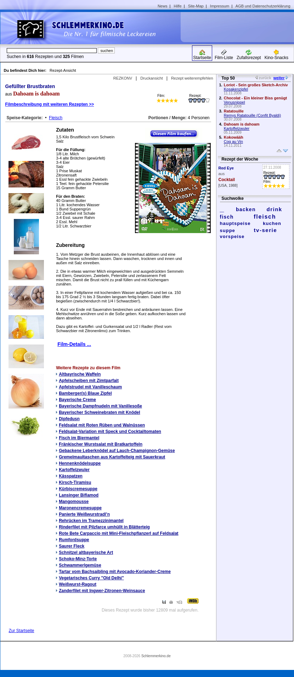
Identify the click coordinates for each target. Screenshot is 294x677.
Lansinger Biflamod (78, 495)
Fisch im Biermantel (79, 437)
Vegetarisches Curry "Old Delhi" (91, 577)
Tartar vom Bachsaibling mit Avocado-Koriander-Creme (115, 571)
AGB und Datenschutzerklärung (263, 6)
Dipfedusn (69, 418)
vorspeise (232, 236)
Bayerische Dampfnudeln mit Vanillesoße (100, 406)
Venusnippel (234, 102)
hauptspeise (235, 223)
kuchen (272, 223)
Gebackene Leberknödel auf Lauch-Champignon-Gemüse (117, 450)
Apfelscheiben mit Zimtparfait (89, 380)
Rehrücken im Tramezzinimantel (91, 520)
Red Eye (226, 168)
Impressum (219, 6)
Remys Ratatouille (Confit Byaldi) (252, 115)
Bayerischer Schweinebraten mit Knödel (99, 412)
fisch (227, 217)
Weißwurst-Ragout (77, 584)
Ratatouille (234, 111)
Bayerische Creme (77, 399)
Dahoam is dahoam (242, 124)
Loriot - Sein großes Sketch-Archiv (256, 85)
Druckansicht (151, 78)
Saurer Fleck (71, 546)
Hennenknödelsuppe (80, 463)
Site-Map (196, 6)
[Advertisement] (239, 26)
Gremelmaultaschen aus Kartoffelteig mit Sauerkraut (112, 457)
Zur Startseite (21, 630)
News (163, 6)
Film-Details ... (74, 344)
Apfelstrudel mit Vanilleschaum (90, 386)
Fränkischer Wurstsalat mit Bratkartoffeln (100, 444)
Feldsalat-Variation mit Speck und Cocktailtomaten (110, 431)
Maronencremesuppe (80, 507)
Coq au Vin (233, 141)
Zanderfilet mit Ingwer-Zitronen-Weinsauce (102, 590)
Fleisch (55, 117)
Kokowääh (233, 137)
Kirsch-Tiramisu (75, 482)
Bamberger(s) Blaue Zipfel (85, 393)
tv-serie (265, 230)
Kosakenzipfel (236, 89)
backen (246, 209)
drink (274, 209)
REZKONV (122, 78)
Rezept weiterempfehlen (192, 78)
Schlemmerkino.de (156, 656)
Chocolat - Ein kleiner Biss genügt (255, 98)
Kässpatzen (71, 476)
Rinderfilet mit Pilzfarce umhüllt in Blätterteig (104, 527)
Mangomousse (74, 501)
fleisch (265, 217)
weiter (279, 78)
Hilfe (178, 6)
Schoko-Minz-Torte (78, 558)
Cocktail (227, 179)
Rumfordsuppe (74, 539)
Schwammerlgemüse (80, 565)
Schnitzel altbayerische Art (86, 552)
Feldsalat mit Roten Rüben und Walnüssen (102, 425)
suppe (227, 230)
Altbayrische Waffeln (80, 374)
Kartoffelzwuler (74, 469)
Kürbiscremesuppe (78, 488)
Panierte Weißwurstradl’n (84, 514)
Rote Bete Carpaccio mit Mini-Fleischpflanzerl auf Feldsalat (118, 533)
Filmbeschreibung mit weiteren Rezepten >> (49, 104)
